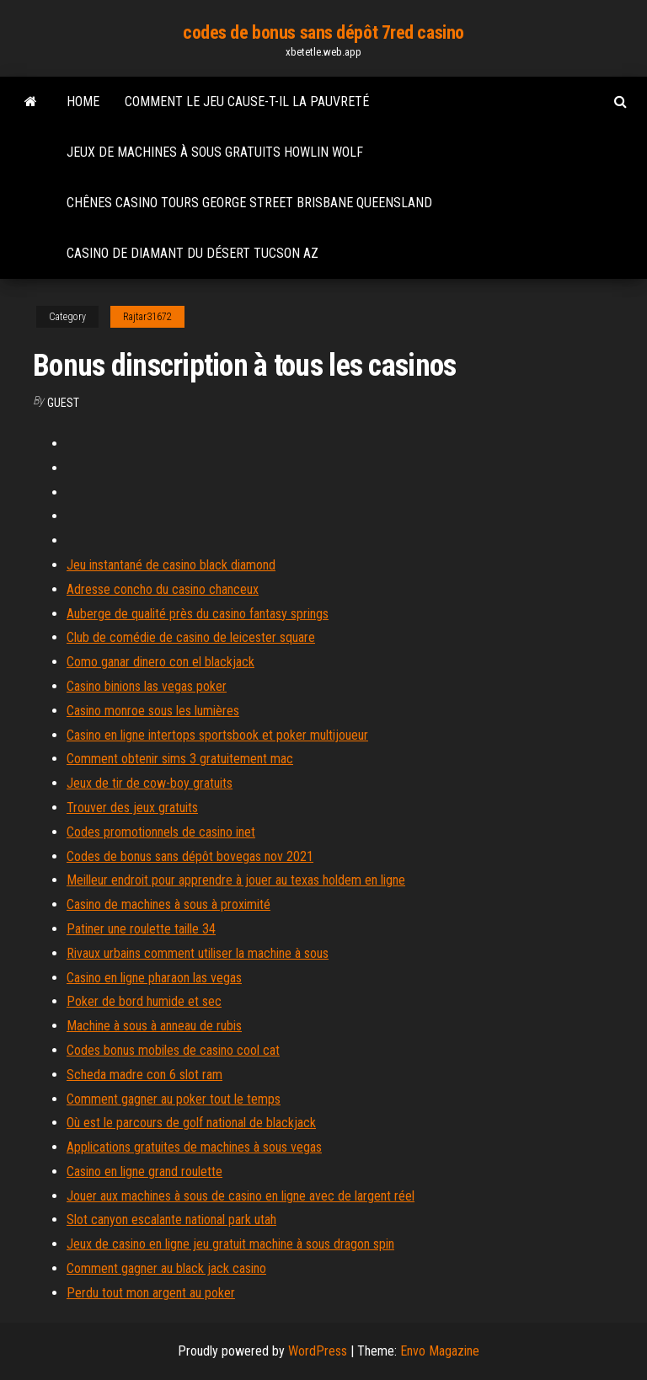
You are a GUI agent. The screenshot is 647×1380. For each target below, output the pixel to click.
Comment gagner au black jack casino (166, 1268)
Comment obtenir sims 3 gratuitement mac (180, 759)
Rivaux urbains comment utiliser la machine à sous (198, 953)
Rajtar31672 (147, 317)
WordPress (317, 1351)
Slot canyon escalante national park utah (171, 1220)
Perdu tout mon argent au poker (151, 1293)
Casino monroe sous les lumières (153, 711)
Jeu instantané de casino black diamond (171, 565)
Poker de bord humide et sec (144, 1001)
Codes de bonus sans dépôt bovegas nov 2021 (190, 856)
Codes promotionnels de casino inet (161, 832)
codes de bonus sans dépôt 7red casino (323, 32)
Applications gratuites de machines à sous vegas (194, 1147)
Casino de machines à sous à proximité (168, 904)
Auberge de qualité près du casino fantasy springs (198, 614)
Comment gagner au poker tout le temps (174, 1099)
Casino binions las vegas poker (147, 686)
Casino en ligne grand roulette (144, 1171)
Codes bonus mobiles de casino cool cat (173, 1050)
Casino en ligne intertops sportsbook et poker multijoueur (217, 735)
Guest (63, 402)
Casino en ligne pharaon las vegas (154, 978)
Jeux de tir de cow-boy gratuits (150, 783)
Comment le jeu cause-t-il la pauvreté (247, 102)
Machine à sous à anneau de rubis (154, 1026)
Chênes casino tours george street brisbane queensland (249, 203)
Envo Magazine (439, 1351)
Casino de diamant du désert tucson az (192, 253)
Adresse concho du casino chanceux (163, 589)
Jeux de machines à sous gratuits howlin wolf (215, 152)
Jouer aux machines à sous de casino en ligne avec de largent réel (240, 1196)
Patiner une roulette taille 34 (141, 929)
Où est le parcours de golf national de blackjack (191, 1123)
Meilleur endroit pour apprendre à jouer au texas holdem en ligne (236, 880)
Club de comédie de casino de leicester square (191, 637)
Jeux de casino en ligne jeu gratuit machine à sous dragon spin (230, 1244)
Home (83, 102)
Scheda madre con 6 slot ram (144, 1075)
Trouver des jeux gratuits (132, 808)
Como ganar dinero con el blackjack (160, 662)
